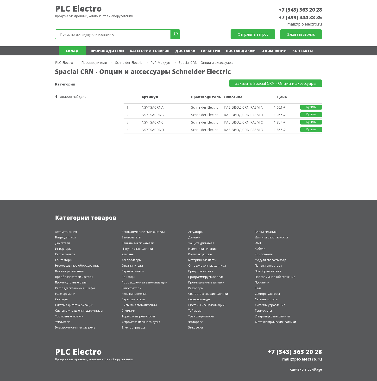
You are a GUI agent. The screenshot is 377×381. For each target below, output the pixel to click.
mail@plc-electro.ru (304, 24)
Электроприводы (134, 327)
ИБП (258, 243)
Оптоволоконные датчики (207, 265)
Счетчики (128, 311)
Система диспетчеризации (74, 305)
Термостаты (263, 311)
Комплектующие (200, 254)
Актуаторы (195, 232)
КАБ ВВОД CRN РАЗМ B (243, 114)
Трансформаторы (201, 316)
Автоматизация (66, 232)
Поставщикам (241, 50)
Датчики (194, 237)
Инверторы (63, 249)
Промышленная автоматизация (144, 282)
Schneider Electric (128, 62)
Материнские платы (202, 260)
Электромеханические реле (75, 327)
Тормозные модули (69, 316)
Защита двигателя (201, 243)
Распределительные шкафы (75, 288)
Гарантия (210, 50)
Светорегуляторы (267, 294)
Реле (258, 288)
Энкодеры (195, 327)
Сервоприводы (199, 299)
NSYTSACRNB (153, 114)
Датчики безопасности (271, 237)
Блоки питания (265, 232)
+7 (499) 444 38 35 (300, 17)
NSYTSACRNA (152, 107)
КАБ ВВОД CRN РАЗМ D (243, 129)
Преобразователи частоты (74, 277)
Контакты (302, 50)
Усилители (62, 322)
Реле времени (65, 294)
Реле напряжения (134, 294)
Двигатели (62, 243)
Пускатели (262, 282)
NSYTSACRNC (152, 122)
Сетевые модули (266, 299)
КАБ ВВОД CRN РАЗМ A (243, 107)
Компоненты (264, 254)
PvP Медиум (160, 62)
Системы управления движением (79, 311)
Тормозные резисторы (138, 316)
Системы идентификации (206, 305)
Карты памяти (65, 254)
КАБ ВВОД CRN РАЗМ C (243, 122)
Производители (107, 50)
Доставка (185, 50)
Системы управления (270, 305)
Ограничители (132, 265)
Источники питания (202, 249)
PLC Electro (78, 8)
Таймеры (194, 311)
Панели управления (69, 271)
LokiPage (315, 369)
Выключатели (131, 237)
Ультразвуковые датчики (272, 316)
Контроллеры (131, 260)
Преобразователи (268, 271)
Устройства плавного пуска (141, 322)
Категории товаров (150, 50)
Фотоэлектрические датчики (275, 322)
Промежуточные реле (71, 282)
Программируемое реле (206, 277)
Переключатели (133, 271)
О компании (274, 50)
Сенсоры (61, 299)
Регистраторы (132, 288)
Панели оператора (268, 265)
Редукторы (195, 288)
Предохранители (200, 271)
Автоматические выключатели (143, 232)
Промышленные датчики (206, 282)
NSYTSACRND (153, 129)
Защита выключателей (138, 243)
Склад (72, 50)
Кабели (260, 249)
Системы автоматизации (139, 305)
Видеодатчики (65, 237)
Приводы (128, 277)
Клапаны (128, 254)
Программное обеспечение (275, 277)
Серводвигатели (133, 299)
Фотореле (195, 322)
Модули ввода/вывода (270, 260)
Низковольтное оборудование (77, 265)
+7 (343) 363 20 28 (300, 9)
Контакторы (63, 260)
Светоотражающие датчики (208, 294)
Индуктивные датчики (137, 249)
